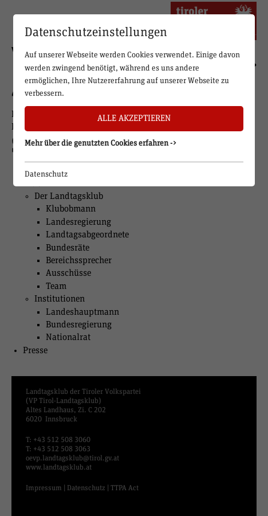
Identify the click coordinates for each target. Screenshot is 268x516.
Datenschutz (46, 174)
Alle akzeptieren (134, 118)
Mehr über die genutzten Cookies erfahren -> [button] (101, 143)
